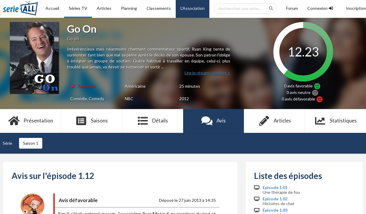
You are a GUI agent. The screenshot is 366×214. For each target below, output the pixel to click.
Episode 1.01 (275, 187)
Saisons (91, 121)
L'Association (192, 8)
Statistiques (335, 121)
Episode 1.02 (275, 198)
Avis (213, 121)
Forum (292, 8)
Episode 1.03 (275, 210)
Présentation (30, 121)
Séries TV (78, 8)
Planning (129, 8)
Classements (159, 8)
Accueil (52, 8)
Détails (152, 121)
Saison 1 (30, 143)
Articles (104, 8)
